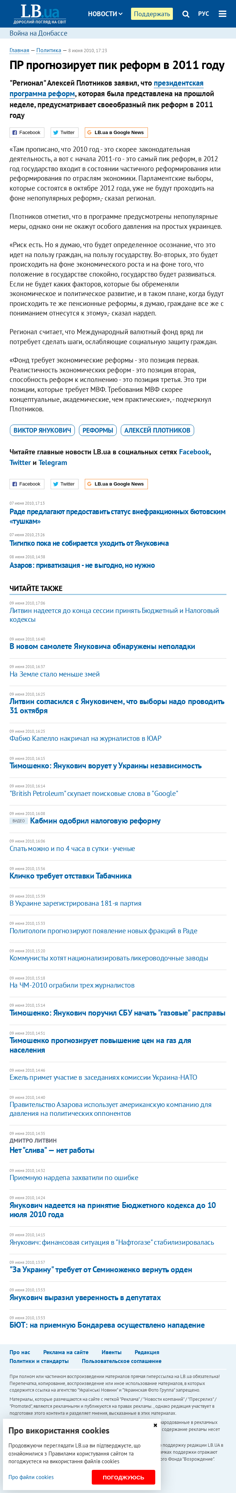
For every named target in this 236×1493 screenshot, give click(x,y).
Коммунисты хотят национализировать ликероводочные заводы (109, 958)
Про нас (20, 1352)
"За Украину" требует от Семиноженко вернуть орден (101, 1269)
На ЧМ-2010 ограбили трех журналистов (72, 985)
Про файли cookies (31, 1477)
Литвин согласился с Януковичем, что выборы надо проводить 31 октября (117, 705)
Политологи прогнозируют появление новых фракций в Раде (103, 930)
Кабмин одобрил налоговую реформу (85, 820)
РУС (203, 14)
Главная (19, 50)
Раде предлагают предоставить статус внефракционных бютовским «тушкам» (118, 516)
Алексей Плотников (157, 430)
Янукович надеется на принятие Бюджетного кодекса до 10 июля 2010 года (113, 1209)
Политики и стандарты (39, 1360)
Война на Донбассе (39, 33)
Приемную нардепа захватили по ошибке (74, 1177)
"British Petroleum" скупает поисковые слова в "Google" (94, 793)
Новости (105, 14)
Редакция (147, 1352)
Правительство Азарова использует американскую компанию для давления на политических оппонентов (111, 1109)
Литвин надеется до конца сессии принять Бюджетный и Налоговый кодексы (114, 615)
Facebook (194, 452)
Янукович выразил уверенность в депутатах (85, 1297)
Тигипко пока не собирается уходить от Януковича (89, 543)
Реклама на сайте (65, 1352)
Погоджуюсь (123, 1477)
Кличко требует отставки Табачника (70, 875)
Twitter (20, 462)
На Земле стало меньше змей (55, 674)
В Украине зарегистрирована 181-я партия (75, 903)
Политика (48, 50)
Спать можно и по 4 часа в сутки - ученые (72, 848)
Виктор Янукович (42, 430)
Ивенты (111, 1352)
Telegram (53, 462)
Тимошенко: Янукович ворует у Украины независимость (106, 765)
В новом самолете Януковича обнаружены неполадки (102, 646)
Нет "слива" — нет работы (52, 1150)
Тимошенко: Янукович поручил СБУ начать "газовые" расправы (117, 1012)
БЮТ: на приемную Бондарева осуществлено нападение (107, 1325)
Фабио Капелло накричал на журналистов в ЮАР (85, 738)
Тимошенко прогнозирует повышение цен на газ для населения (100, 1044)
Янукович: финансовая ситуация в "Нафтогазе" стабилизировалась (112, 1242)
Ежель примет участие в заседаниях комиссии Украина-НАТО (103, 1077)
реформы (98, 430)
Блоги (124, 41)
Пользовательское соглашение (121, 1360)
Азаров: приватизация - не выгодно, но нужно (82, 565)
